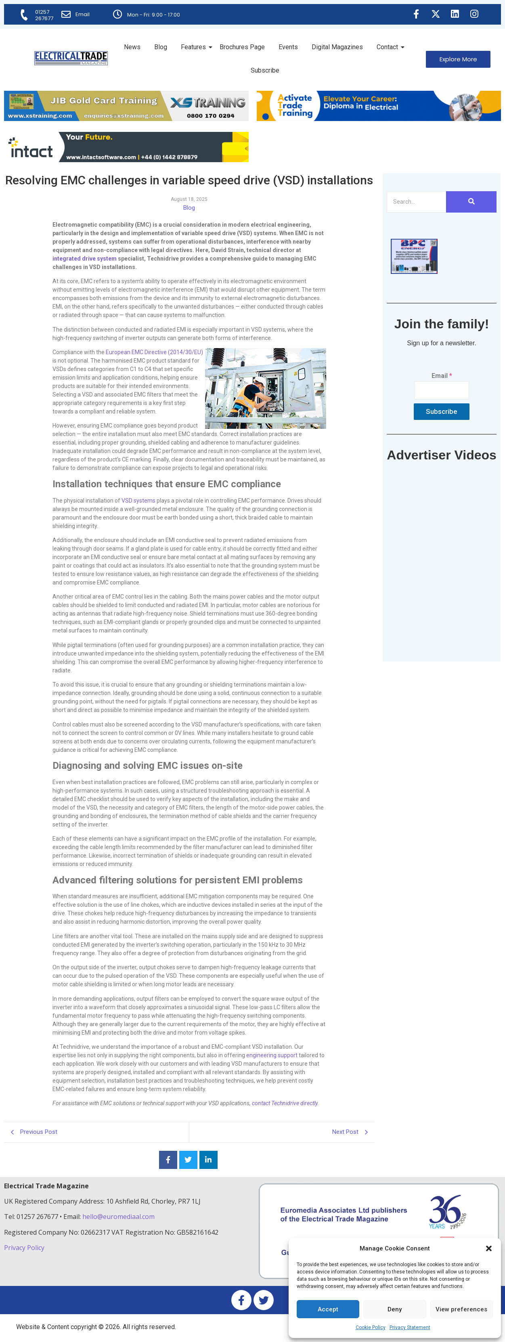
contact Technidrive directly (284, 1103)
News (132, 47)
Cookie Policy (371, 1327)
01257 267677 (45, 15)
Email (83, 14)
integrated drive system (84, 258)
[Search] (416, 202)
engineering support (272, 1055)
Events (288, 47)
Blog (160, 47)
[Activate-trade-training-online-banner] (379, 119)
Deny (395, 1309)
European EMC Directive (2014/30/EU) (154, 352)
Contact (389, 47)
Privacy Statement (410, 1327)
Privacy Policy (25, 1247)
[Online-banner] (126, 160)
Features (195, 47)
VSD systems (138, 500)
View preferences (461, 1309)
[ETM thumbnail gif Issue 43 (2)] (414, 271)
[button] (489, 1248)
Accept (328, 1309)
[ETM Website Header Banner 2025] (126, 119)
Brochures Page (242, 47)
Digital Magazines (337, 47)
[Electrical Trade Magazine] (71, 58)
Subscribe (265, 70)
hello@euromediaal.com (118, 1216)
